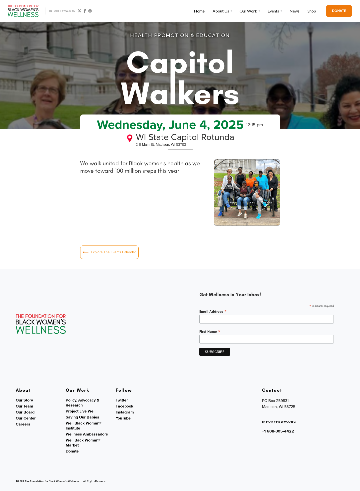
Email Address (213, 311)
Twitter (122, 400)
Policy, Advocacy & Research (82, 403)
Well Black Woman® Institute (83, 426)
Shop (312, 10)
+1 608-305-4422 (278, 431)
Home (199, 10)
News (295, 10)
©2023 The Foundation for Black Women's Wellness (47, 481)
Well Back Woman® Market (83, 443)
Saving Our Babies (82, 417)
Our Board (25, 412)
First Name (210, 331)
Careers (23, 424)
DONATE (339, 11)
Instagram (125, 412)
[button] (222, 11)
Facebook (124, 406)
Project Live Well (80, 411)
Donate (72, 451)
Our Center (26, 418)
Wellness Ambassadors (87, 434)
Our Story (24, 400)
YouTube (123, 418)
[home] (23, 11)
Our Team (24, 406)
